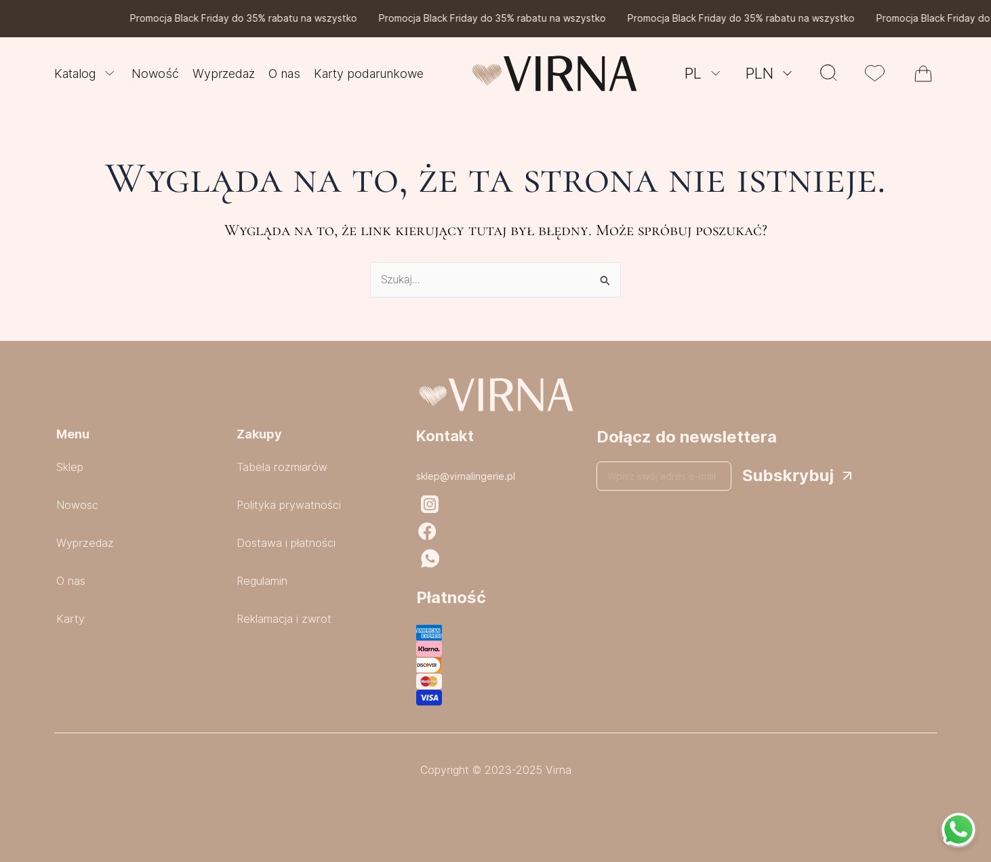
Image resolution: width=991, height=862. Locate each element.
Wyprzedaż (224, 73)
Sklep (69, 467)
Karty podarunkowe (369, 73)
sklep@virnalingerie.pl (465, 476)
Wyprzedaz (85, 543)
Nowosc (77, 505)
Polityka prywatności (289, 505)
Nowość (155, 73)
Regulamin (262, 581)
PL (704, 73)
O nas (284, 73)
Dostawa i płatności (286, 543)
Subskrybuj (788, 475)
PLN (771, 73)
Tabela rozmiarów (282, 467)
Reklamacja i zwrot (284, 619)
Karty (70, 619)
